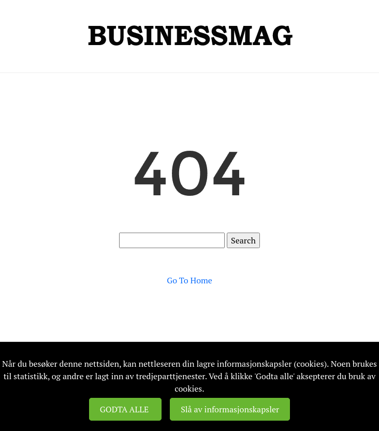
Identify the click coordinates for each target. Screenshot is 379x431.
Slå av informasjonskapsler (230, 409)
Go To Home (189, 280)
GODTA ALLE (125, 409)
